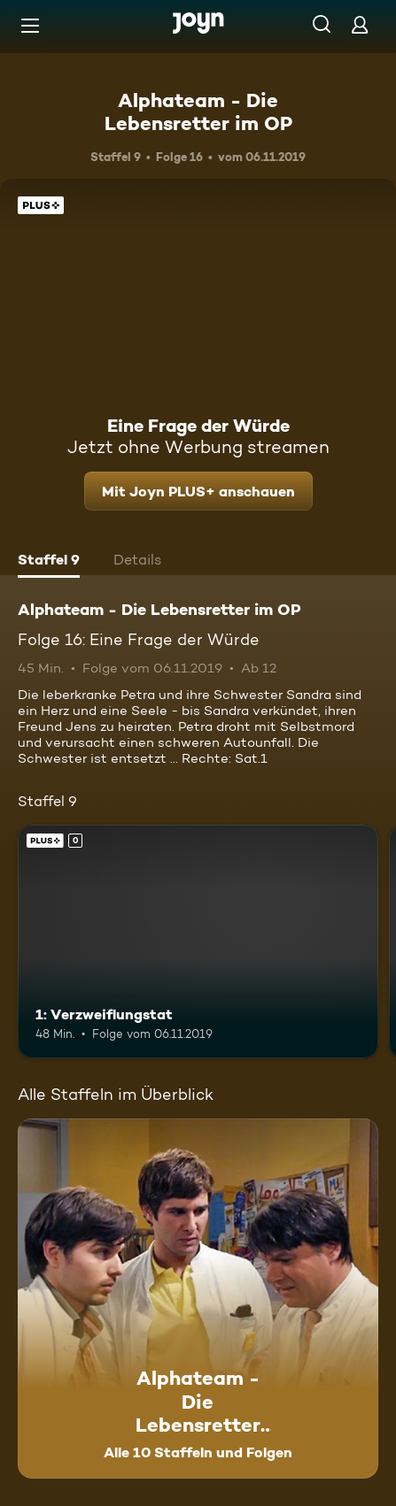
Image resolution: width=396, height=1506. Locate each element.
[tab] (48, 562)
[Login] (359, 24)
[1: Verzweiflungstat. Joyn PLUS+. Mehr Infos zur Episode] (198, 942)
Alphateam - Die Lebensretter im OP (198, 111)
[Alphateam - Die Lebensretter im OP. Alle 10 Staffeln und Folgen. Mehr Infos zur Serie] (198, 1298)
